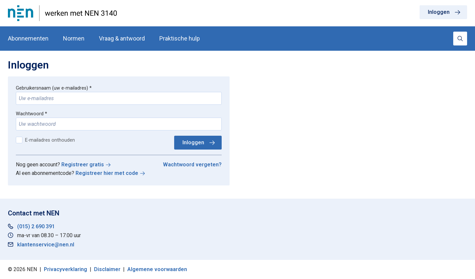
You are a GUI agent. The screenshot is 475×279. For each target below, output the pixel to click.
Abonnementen (28, 38)
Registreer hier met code (107, 173)
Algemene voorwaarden (157, 269)
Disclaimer (107, 269)
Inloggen (439, 12)
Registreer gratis (82, 164)
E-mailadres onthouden (50, 140)
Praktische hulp (179, 38)
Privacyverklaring (65, 269)
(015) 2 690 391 (36, 226)
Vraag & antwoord (122, 38)
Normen (73, 38)
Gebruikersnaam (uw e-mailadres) (52, 88)
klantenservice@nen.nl (45, 244)
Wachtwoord (30, 114)
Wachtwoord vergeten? (192, 164)
